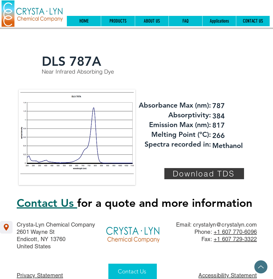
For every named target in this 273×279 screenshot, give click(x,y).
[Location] (6, 227)
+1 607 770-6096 (235, 232)
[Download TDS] (204, 173)
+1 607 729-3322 (235, 239)
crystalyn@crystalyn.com (225, 224)
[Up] (260, 266)
